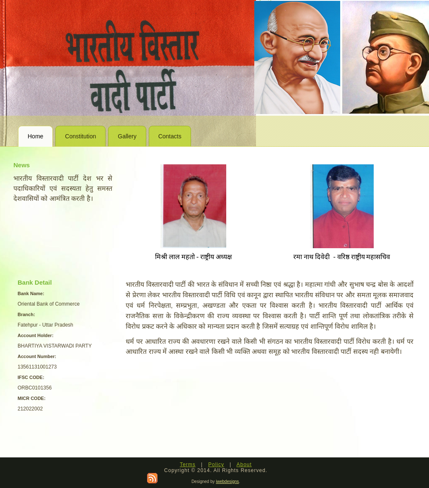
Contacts (169, 136)
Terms (188, 464)
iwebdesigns (227, 481)
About (243, 464)
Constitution (80, 136)
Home (35, 136)
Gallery (127, 136)
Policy (216, 464)
